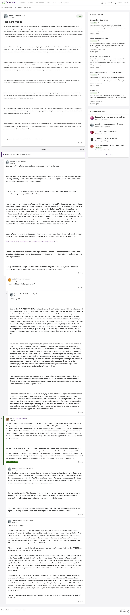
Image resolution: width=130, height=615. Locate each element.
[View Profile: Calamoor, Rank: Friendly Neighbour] (6, 16)
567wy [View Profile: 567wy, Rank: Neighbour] (92, 65)
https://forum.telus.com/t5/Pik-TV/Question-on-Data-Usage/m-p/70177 (32, 241)
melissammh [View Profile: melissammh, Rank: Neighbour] (93, 49)
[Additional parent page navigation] (15, 7)
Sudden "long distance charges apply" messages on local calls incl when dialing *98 (110, 117)
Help (24, 609)
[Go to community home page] (8, 2)
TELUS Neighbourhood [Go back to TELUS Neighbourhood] (6, 7)
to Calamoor (26, 279)
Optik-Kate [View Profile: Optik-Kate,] (107, 126)
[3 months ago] (99, 119)
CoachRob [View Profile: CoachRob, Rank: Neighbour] (93, 31)
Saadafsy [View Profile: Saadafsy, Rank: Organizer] (92, 101)
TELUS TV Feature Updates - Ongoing (109, 124)
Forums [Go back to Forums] (20, 7)
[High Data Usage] (12, 163)
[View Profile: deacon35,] (92, 146)
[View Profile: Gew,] (92, 132)
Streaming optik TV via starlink (106, 138)
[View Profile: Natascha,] (92, 118)
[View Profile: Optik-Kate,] (92, 125)
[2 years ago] (97, 65)
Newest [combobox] (82, 149)
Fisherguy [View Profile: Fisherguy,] (106, 140)
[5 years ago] (100, 31)
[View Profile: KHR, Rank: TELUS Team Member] (7, 419)
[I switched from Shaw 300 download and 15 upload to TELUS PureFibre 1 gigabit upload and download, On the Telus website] (108, 97)
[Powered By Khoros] (124, 611)
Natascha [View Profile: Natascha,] (106, 119)
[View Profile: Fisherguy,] (92, 139)
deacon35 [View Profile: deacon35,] (106, 150)
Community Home (6, 609)
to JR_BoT (34, 294)
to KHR (31, 468)
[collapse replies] (2, 161)
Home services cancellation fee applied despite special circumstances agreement (110, 145)
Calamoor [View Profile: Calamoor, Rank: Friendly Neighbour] (11, 15)
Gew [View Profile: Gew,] (105, 133)
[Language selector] (106, 2)
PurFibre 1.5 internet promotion (106, 131)
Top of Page (17, 609)
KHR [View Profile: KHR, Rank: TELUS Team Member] (11, 418)
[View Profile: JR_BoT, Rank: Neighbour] (9, 280)
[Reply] (80, 143)
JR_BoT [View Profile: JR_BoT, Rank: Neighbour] (14, 279)
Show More (108, 155)
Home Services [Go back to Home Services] (27, 7)
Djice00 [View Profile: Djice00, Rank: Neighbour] (92, 83)
